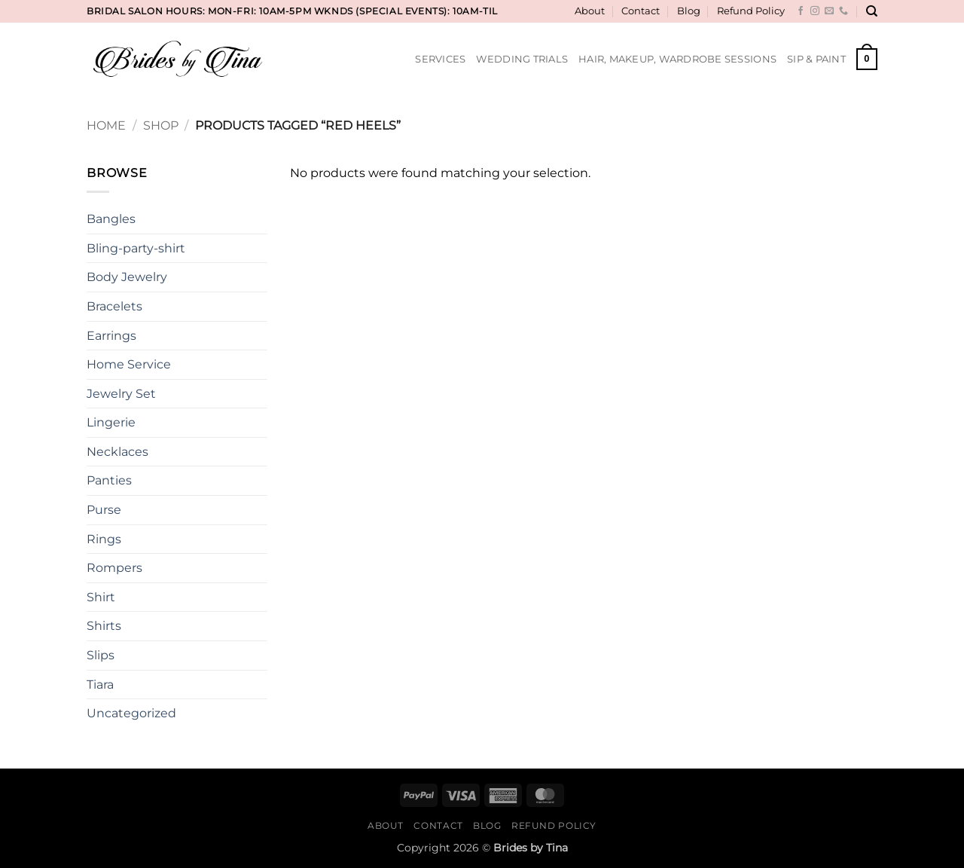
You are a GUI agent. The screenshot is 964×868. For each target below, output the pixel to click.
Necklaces (117, 452)
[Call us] (843, 11)
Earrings (111, 336)
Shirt (101, 597)
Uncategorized (131, 713)
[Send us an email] (829, 11)
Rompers (114, 568)
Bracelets (114, 306)
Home (106, 125)
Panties (109, 480)
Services (440, 59)
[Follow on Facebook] (800, 11)
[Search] (871, 11)
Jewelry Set (121, 394)
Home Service (129, 364)
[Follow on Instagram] (814, 11)
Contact (640, 11)
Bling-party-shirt (136, 248)
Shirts (104, 626)
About (590, 11)
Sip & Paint (816, 59)
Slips (100, 655)
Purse (104, 510)
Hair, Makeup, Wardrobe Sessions (677, 59)
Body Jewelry (127, 277)
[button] (866, 59)
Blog (688, 11)
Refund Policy (751, 11)
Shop (160, 125)
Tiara (100, 684)
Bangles (111, 219)
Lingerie (111, 422)
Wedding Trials (522, 59)
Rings (104, 539)
